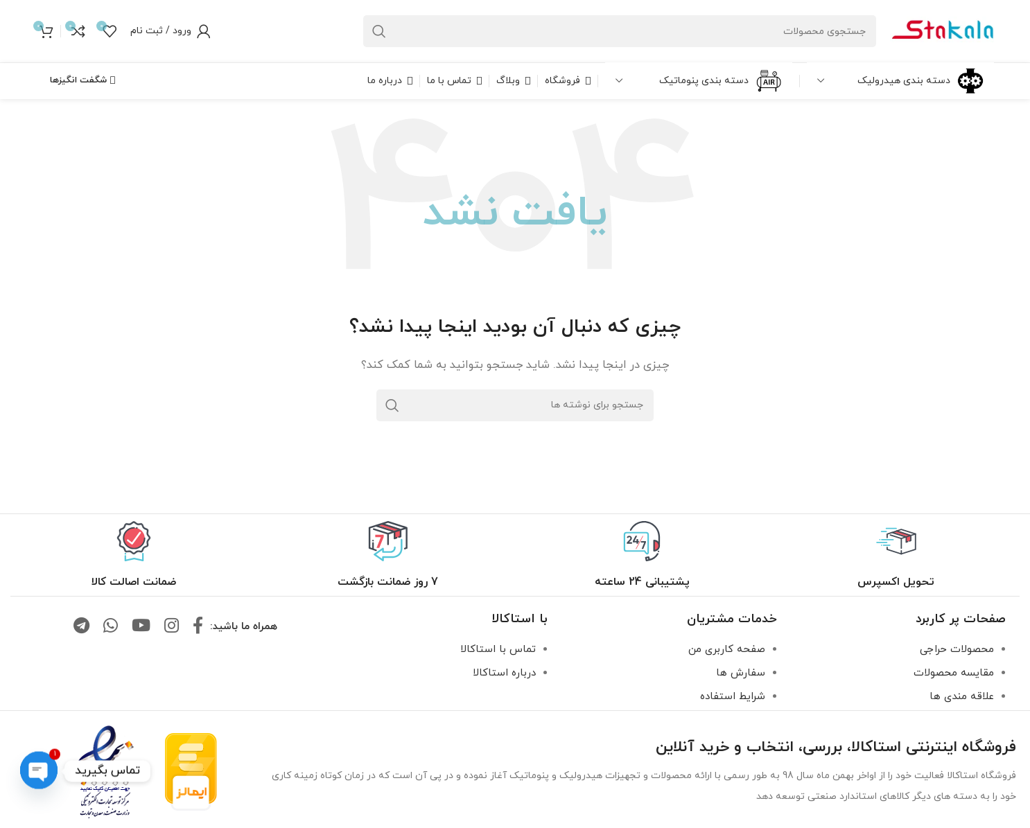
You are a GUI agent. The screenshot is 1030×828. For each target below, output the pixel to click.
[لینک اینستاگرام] (171, 627)
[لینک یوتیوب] (141, 627)
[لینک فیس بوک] (198, 627)
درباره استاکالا (504, 673)
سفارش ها (740, 673)
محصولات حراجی (957, 649)
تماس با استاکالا (498, 649)
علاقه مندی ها (961, 696)
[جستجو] (619, 31)
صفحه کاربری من (726, 649)
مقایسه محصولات (954, 673)
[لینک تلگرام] (81, 627)
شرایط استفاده (732, 696)
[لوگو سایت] (942, 30)
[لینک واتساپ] (110, 627)
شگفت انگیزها (82, 80)
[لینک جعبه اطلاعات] (895, 555)
